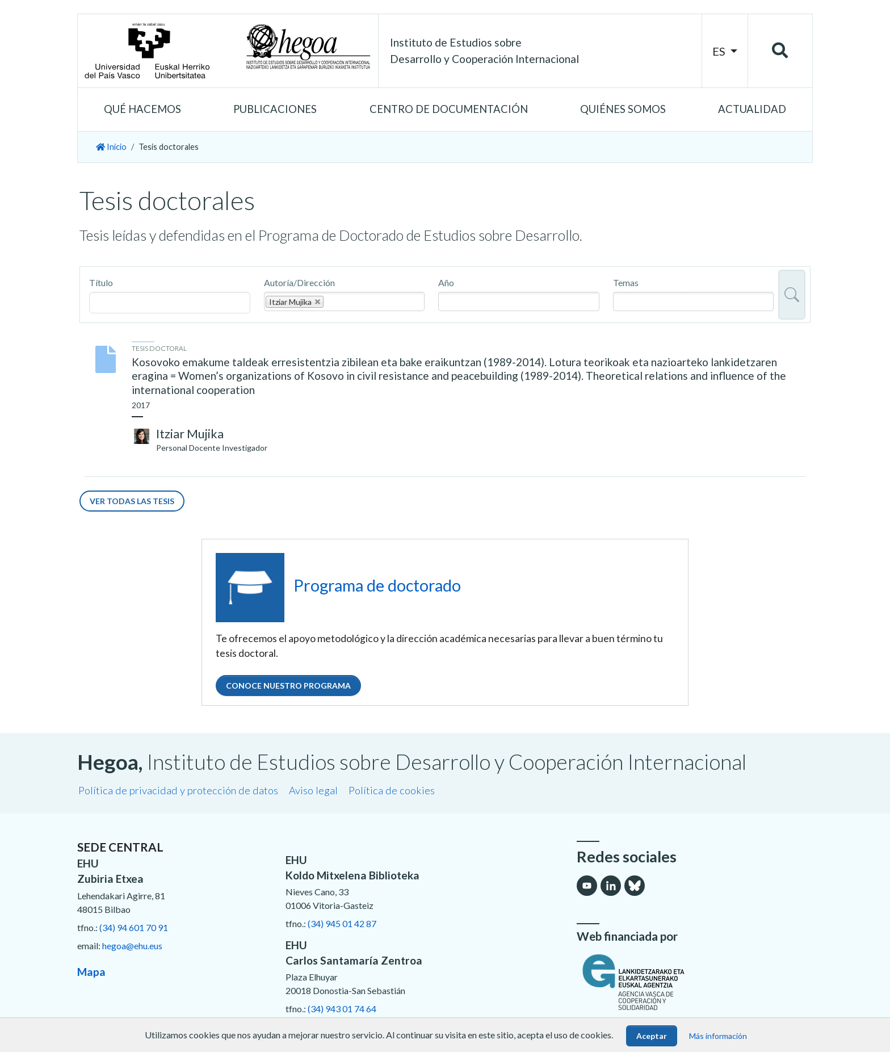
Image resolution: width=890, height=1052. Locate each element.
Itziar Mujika (190, 433)
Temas (626, 282)
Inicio (111, 147)
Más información (718, 1036)
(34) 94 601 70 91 (133, 927)
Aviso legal (313, 790)
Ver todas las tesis (132, 501)
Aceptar (651, 1036)
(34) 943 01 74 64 (342, 1008)
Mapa (91, 971)
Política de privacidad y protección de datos (178, 790)
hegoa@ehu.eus (132, 945)
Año (446, 282)
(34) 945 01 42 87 (342, 923)
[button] (142, 109)
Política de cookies (392, 790)
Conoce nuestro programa (288, 685)
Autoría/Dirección (299, 282)
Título (101, 282)
